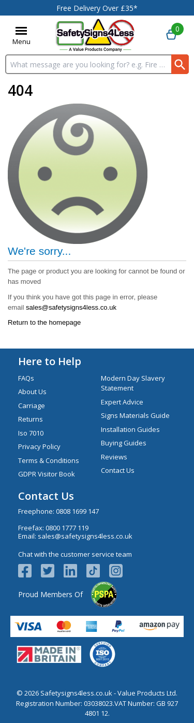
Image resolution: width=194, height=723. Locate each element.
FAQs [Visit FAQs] (26, 378)
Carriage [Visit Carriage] (31, 405)
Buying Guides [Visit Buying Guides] (123, 442)
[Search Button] (180, 64)
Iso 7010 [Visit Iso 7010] (30, 433)
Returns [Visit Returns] (30, 419)
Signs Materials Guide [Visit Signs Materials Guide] (135, 415)
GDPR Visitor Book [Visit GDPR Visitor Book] (46, 474)
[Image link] (97, 570)
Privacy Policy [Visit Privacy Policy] (39, 446)
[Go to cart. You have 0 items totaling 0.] (171, 35)
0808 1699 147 (77, 511)
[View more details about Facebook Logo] (29, 570)
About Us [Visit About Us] (32, 391)
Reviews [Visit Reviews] (114, 456)
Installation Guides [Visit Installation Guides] (130, 429)
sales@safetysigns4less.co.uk (71, 307)
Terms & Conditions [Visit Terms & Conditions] (48, 460)
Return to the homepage (44, 322)
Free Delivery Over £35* (97, 8)
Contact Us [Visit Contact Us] (118, 470)
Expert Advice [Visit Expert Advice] (122, 402)
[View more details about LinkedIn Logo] (75, 570)
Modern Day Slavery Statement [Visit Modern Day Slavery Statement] (133, 383)
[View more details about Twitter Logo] (52, 570)
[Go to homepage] (95, 35)
